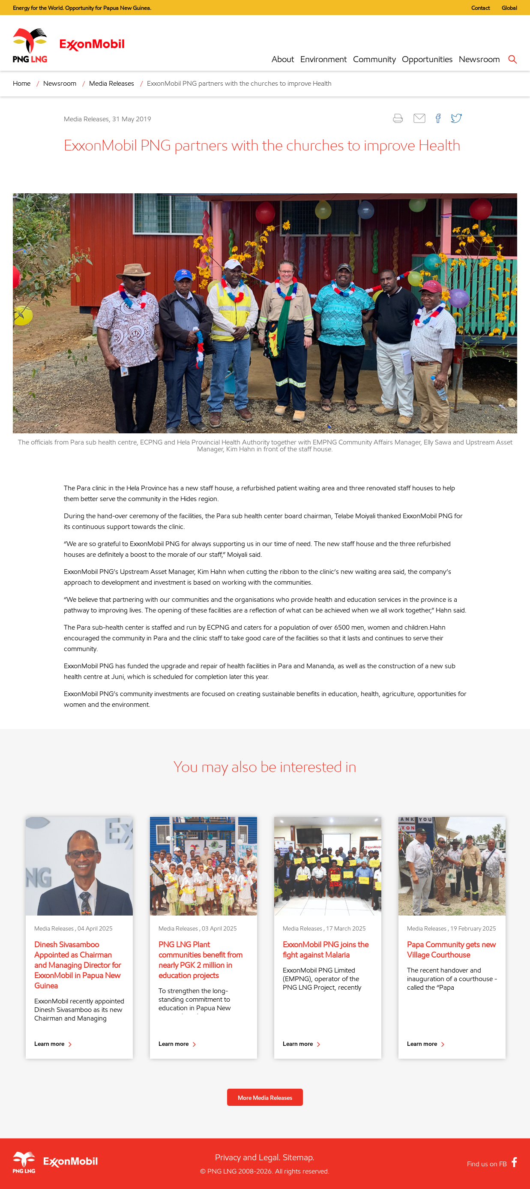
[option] (79, 937)
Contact (480, 7)
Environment (323, 59)
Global (509, 7)
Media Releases (111, 83)
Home (21, 83)
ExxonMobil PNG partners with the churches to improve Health (239, 83)
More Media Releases (265, 1097)
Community (374, 59)
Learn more (49, 1043)
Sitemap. (298, 1157)
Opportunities (427, 59)
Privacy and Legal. (248, 1157)
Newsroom (479, 59)
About (283, 59)
